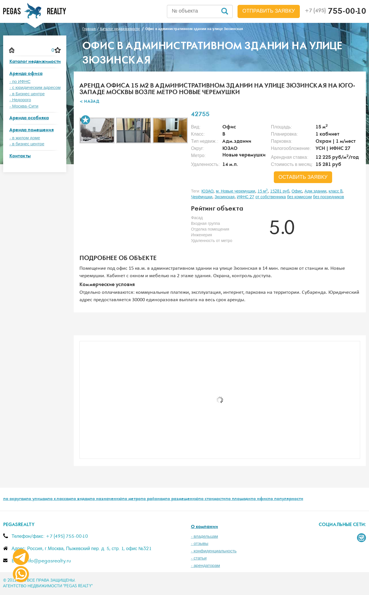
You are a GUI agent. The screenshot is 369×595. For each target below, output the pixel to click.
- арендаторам (205, 566)
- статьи (199, 558)
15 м (263, 191)
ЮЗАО (208, 191)
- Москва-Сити (24, 106)
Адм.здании (315, 191)
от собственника (270, 197)
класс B (335, 191)
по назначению (106, 499)
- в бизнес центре (27, 144)
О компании (204, 527)
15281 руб (279, 191)
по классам (59, 499)
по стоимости (212, 499)
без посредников (328, 197)
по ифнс (259, 499)
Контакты (20, 156)
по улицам (36, 499)
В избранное (85, 119)
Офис (297, 191)
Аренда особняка (29, 118)
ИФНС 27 (245, 197)
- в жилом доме (24, 138)
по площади (238, 499)
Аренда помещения (31, 130)
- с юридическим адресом (35, 88)
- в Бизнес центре (27, 94)
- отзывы (199, 544)
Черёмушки (201, 197)
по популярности (285, 499)
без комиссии (299, 197)
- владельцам (204, 536)
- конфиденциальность (214, 551)
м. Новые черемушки (235, 191)
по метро (131, 499)
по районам (153, 499)
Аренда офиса (26, 74)
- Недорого (20, 100)
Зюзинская (225, 197)
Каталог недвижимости (35, 62)
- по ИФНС (20, 82)
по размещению (181, 499)
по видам (80, 499)
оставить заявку (303, 177)
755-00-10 (335, 12)
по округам (14, 499)
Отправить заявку (268, 11)
